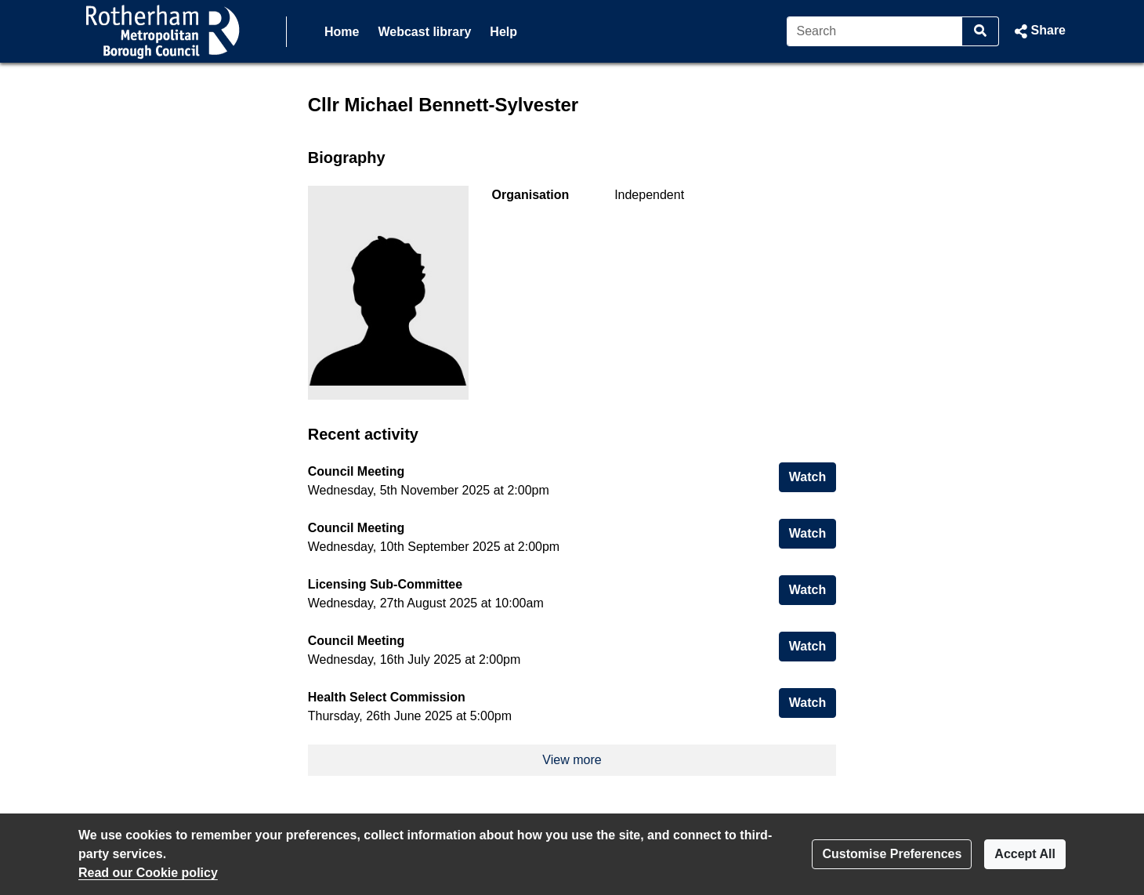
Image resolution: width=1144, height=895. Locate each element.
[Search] (875, 31)
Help (503, 31)
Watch (812, 475)
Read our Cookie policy (148, 872)
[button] (1039, 31)
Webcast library (424, 31)
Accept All (1024, 854)
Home (341, 31)
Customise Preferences (891, 854)
